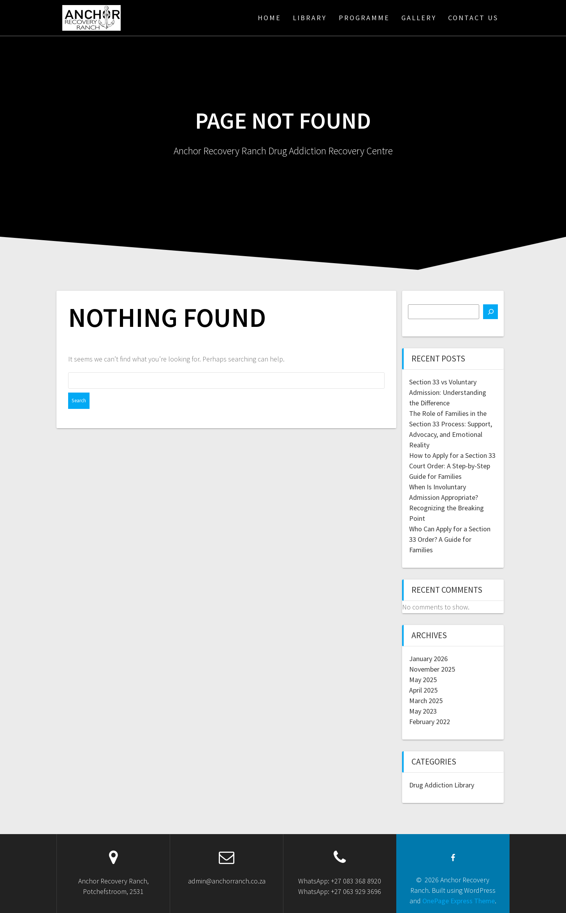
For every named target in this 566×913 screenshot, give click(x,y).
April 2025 (423, 690)
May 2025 (423, 679)
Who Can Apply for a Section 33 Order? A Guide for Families (449, 539)
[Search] (490, 311)
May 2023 (423, 711)
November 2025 (432, 669)
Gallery (418, 17)
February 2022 (429, 721)
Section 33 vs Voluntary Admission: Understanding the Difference (447, 392)
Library (310, 17)
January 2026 (428, 658)
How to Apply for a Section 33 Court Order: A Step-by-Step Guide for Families (452, 466)
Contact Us (473, 17)
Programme (364, 17)
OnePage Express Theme (458, 900)
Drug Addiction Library (441, 784)
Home (269, 17)
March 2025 (426, 700)
